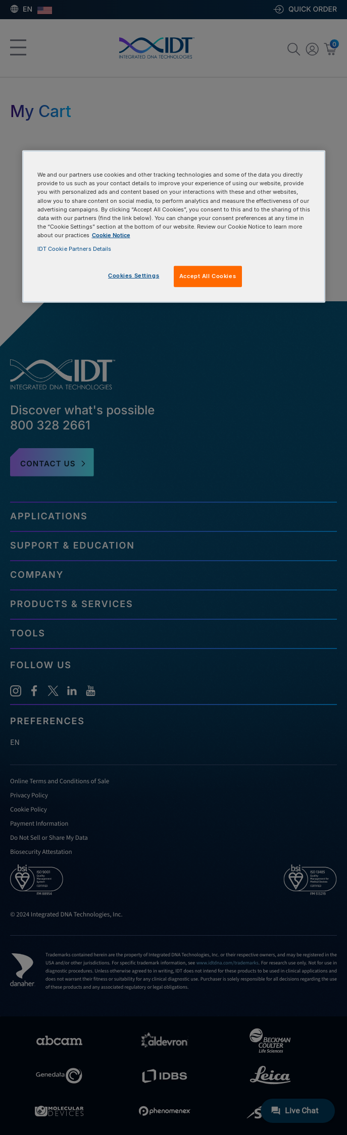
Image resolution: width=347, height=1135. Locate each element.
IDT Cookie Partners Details (74, 248)
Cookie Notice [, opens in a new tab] (111, 235)
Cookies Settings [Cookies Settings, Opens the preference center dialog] (133, 275)
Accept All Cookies (207, 276)
